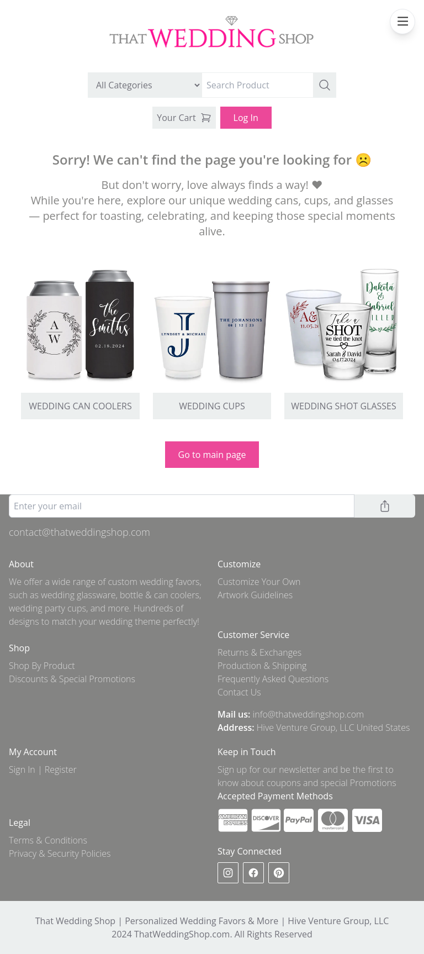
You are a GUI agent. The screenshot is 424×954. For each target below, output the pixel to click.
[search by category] (145, 85)
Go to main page (212, 455)
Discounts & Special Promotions (72, 679)
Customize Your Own (259, 582)
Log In (246, 118)
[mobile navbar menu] (402, 21)
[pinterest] (278, 872)
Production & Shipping (262, 666)
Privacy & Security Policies (59, 853)
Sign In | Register (43, 769)
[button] (325, 85)
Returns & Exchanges (259, 652)
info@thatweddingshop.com (308, 714)
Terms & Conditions (48, 840)
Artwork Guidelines (255, 595)
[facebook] (253, 872)
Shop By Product (42, 666)
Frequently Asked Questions (273, 679)
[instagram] (228, 872)
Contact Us (239, 692)
